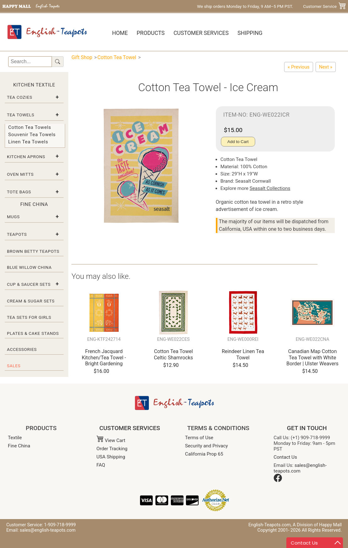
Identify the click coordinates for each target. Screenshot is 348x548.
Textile (15, 437)
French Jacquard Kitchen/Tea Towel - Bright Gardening (104, 357)
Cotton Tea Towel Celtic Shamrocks (173, 354)
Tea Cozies (19, 97)
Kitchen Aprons (26, 156)
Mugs (13, 216)
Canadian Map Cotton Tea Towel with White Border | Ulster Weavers (312, 357)
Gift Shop (81, 57)
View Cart (111, 440)
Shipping (250, 33)
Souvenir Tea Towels (32, 134)
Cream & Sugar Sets (31, 300)
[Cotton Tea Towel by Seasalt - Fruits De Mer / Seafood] (326, 67)
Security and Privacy (206, 446)
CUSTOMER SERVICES (129, 428)
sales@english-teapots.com (300, 468)
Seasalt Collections (270, 188)
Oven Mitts (20, 174)
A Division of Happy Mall (317, 525)
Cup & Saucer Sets (29, 284)
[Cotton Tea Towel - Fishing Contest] (298, 67)
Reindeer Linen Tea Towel (243, 354)
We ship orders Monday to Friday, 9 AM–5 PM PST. (245, 6)
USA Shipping (111, 457)
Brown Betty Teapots (33, 251)
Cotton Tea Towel (117, 57)
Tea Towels (20, 114)
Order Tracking (112, 448)
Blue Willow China (29, 267)
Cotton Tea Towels (29, 127)
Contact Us (285, 457)
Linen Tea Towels (28, 142)
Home (120, 33)
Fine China (19, 446)
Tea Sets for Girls (29, 317)
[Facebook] (278, 480)
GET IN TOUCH (307, 428)
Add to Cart (238, 141)
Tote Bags (19, 191)
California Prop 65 (204, 454)
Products (151, 33)
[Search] (30, 61)
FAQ (101, 465)
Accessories (22, 349)
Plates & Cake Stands (33, 333)
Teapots (17, 234)
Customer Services (200, 33)
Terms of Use (199, 437)
